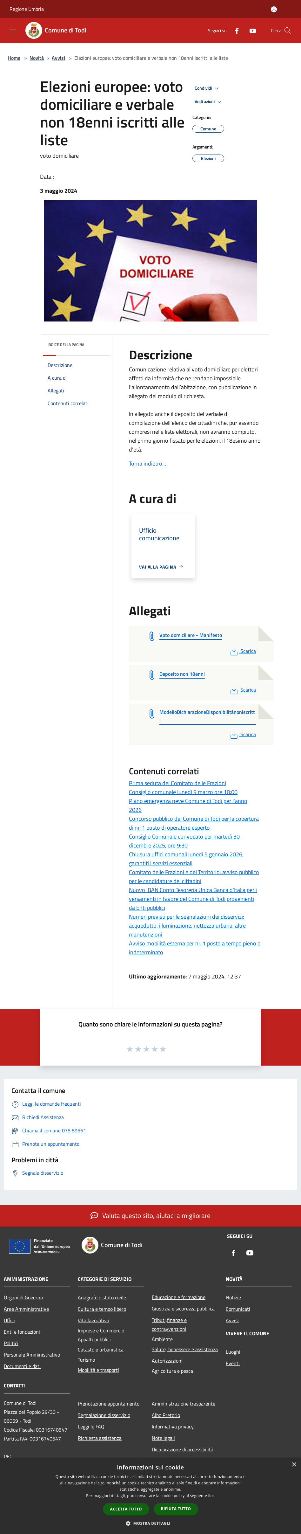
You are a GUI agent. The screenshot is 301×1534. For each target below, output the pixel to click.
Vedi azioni (209, 102)
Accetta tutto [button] (126, 1509)
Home (14, 58)
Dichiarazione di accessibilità (182, 1449)
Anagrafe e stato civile (102, 1297)
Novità (37, 58)
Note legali (163, 1438)
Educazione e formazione (178, 1297)
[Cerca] (287, 30)
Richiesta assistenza (100, 1438)
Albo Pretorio (166, 1415)
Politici (11, 1343)
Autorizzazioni (167, 1361)
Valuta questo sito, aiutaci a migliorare (150, 1215)
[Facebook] (234, 30)
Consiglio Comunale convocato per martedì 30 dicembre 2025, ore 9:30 (184, 841)
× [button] (293, 1464)
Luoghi (233, 1352)
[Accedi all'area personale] (274, 9)
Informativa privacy (173, 1426)
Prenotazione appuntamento (108, 1403)
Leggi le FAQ (91, 1426)
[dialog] (150, 1496)
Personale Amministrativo (32, 1354)
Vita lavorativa (93, 1320)
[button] (150, 1523)
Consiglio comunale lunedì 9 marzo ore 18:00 (183, 792)
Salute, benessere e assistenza (185, 1349)
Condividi (208, 88)
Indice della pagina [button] (66, 345)
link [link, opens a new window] (211, 1495)
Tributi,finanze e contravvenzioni (169, 1324)
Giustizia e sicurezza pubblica (183, 1308)
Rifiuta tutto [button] (176, 1508)
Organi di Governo (23, 1297)
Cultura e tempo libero (102, 1309)
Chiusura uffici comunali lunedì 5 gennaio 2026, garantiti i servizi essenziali (186, 858)
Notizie (233, 1297)
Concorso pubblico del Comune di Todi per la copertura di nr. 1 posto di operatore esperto (194, 823)
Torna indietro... (147, 463)
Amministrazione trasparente (183, 1403)
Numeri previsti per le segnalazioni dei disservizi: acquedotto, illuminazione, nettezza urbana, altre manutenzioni (187, 925)
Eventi (233, 1363)
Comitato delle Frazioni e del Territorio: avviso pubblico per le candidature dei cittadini (194, 876)
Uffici (9, 1320)
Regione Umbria (27, 9)
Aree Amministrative (26, 1309)
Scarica (242, 651)
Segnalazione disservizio (104, 1415)
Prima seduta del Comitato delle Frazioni (177, 783)
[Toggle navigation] (13, 30)
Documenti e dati (22, 1366)
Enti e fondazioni (22, 1332)
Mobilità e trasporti (98, 1370)
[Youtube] (250, 30)
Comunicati (238, 1309)
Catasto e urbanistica (101, 1349)
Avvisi (58, 58)
